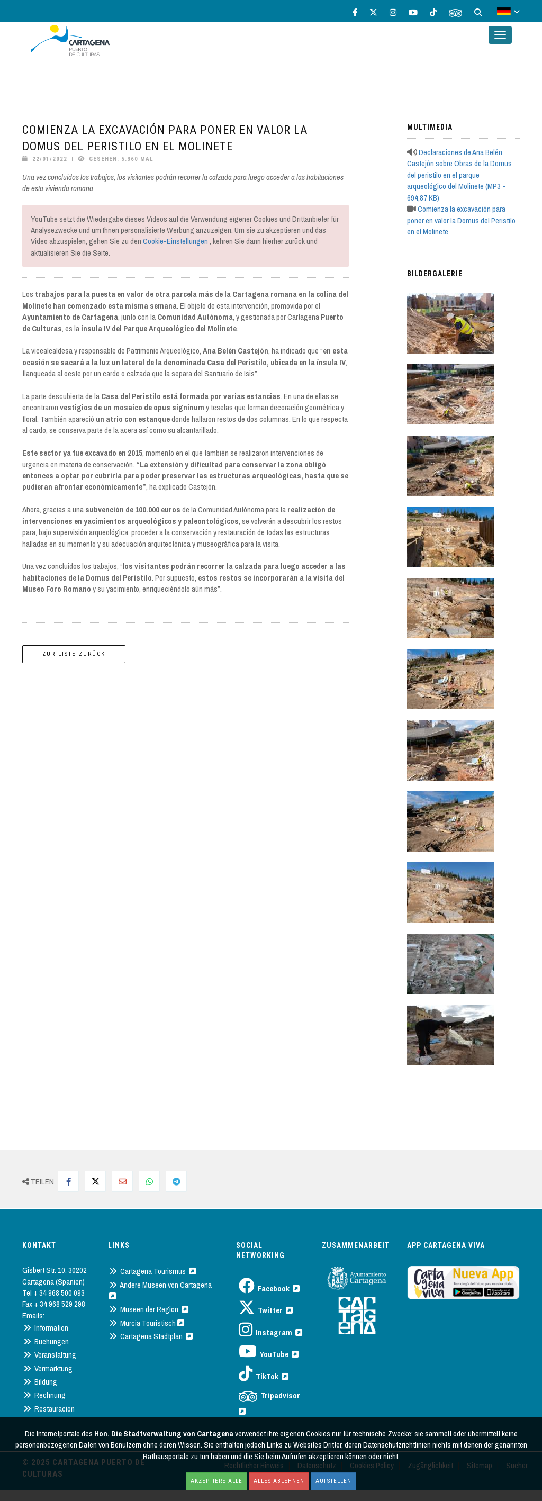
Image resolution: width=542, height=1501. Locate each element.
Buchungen (46, 1341)
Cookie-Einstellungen (175, 241)
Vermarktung (48, 1368)
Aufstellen (333, 1481)
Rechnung (44, 1394)
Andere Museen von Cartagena (162, 1289)
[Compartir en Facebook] (68, 1181)
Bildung (40, 1381)
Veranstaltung (49, 1354)
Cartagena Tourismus (152, 1271)
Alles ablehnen (279, 1481)
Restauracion (49, 1408)
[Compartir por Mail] (122, 1181)
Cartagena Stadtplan (151, 1336)
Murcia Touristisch (146, 1322)
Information (45, 1327)
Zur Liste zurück (73, 653)
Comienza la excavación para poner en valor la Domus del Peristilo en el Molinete (461, 220)
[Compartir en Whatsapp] (149, 1181)
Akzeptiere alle (216, 1481)
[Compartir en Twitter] (95, 1181)
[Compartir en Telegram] (176, 1181)
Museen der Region (148, 1309)
